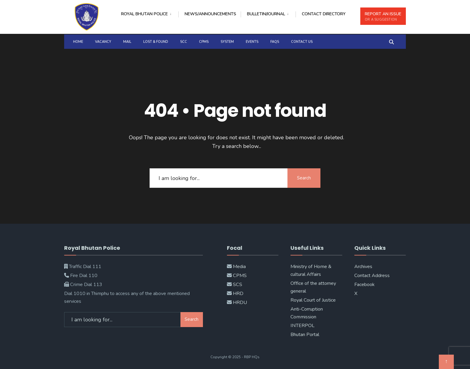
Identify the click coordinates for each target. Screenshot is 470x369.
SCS (237, 284)
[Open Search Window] (391, 41)
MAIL (127, 42)
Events (252, 42)
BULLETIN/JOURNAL (266, 14)
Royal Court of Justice (313, 300)
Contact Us (302, 42)
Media (239, 266)
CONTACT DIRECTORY (324, 14)
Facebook (364, 284)
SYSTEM (227, 42)
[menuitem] (149, 13)
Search (304, 178)
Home (78, 42)
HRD (238, 293)
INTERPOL (302, 325)
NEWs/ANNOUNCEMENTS (210, 14)
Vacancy (103, 42)
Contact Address (372, 275)
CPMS (204, 42)
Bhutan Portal (304, 334)
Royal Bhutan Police (144, 14)
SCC (183, 42)
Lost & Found (155, 42)
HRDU (240, 302)
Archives (363, 266)
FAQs (274, 42)
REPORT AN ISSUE (383, 16)
